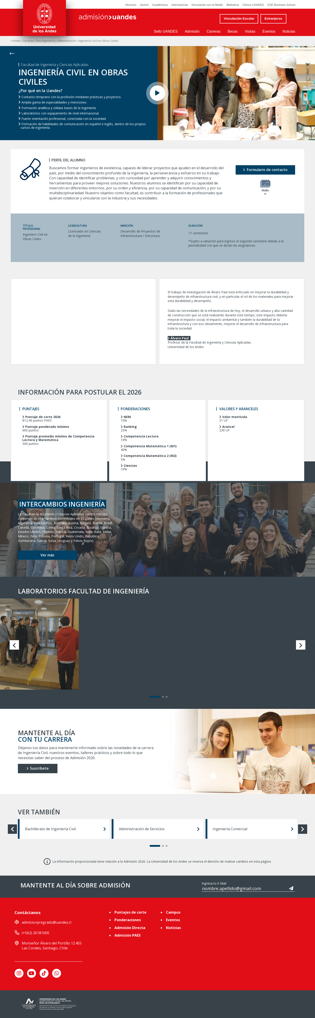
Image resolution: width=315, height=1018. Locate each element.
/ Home (16, 41)
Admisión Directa (129, 927)
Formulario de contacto (265, 169)
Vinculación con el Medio (207, 4)
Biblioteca (232, 4)
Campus (173, 912)
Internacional (179, 4)
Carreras (213, 31)
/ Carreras (27, 41)
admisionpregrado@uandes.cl (46, 922)
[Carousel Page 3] (166, 697)
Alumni (144, 4)
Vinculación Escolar (239, 18)
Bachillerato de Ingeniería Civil (65, 828)
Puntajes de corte (130, 912)
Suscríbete (38, 768)
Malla (265, 188)
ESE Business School (281, 4)
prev (14, 645)
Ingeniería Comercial (253, 828)
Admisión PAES (127, 935)
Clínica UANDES (253, 4)
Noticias (289, 31)
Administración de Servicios (159, 828)
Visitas (250, 31)
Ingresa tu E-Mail (214, 883)
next (300, 645)
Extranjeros (273, 18)
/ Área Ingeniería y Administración (55, 41)
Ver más (47, 555)
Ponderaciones (127, 919)
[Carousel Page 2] (163, 697)
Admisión (192, 31)
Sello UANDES (166, 31)
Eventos (268, 31)
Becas (232, 31)
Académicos (160, 4)
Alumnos (130, 4)
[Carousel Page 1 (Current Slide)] (155, 697)
